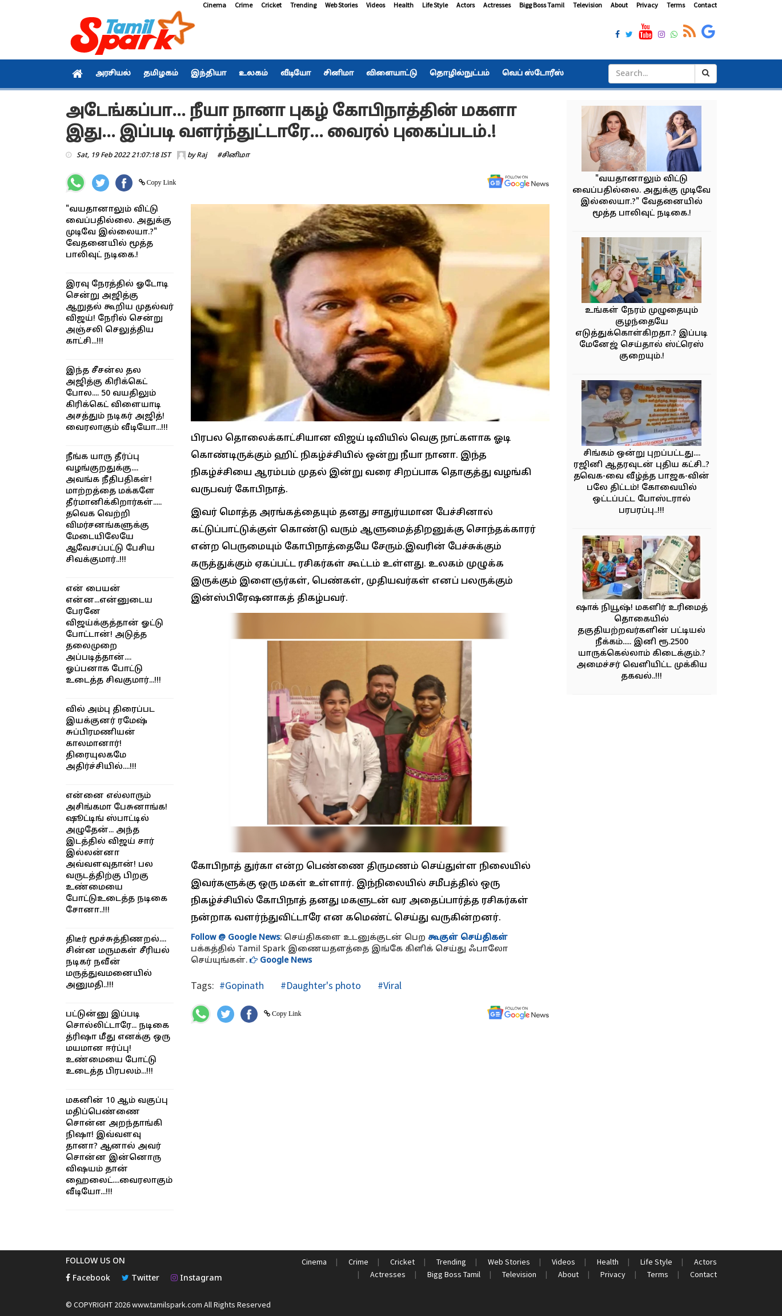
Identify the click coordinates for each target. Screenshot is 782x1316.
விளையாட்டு (391, 73)
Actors (465, 5)
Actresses (497, 5)
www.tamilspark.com (167, 1304)
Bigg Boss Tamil (541, 5)
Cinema (214, 5)
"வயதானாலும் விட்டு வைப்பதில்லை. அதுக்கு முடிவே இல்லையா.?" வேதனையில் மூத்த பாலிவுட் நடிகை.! (118, 232)
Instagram (196, 1278)
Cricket (271, 5)
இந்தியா (208, 73)
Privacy (647, 5)
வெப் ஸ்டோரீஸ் (533, 73)
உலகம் (253, 73)
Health (404, 5)
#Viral (388, 985)
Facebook (88, 1278)
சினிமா (338, 73)
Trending (303, 5)
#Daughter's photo (319, 985)
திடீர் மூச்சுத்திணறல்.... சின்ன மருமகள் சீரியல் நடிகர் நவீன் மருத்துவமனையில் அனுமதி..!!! (118, 962)
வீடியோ (295, 73)
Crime (243, 5)
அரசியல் (113, 73)
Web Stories (341, 5)
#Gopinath (241, 985)
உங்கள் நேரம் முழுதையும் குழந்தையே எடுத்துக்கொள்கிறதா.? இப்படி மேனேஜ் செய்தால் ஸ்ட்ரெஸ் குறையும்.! (641, 333)
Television (587, 5)
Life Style (435, 5)
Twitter (140, 1278)
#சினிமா (233, 155)
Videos (375, 5)
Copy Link (161, 182)
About (619, 5)
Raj (201, 155)
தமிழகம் (160, 73)
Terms (676, 5)
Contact (705, 5)
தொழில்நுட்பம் (460, 73)
